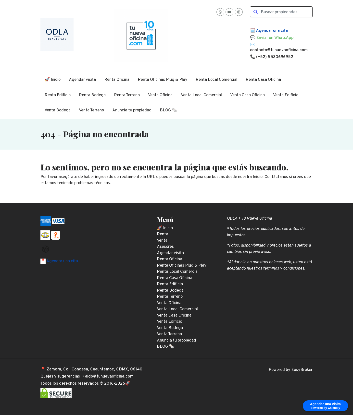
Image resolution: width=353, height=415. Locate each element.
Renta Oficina (116, 80)
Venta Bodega (58, 110)
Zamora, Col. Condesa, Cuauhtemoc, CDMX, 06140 (94, 369)
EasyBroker (302, 370)
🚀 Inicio (53, 80)
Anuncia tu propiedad (131, 110)
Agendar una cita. (62, 261)
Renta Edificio (58, 95)
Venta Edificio (285, 95)
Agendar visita (82, 80)
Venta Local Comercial (201, 95)
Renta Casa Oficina (263, 80)
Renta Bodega (92, 95)
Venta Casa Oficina (247, 95)
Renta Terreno (127, 95)
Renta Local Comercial (216, 80)
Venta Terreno (91, 110)
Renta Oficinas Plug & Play (162, 80)
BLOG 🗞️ (168, 110)
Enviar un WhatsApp (275, 38)
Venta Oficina (160, 95)
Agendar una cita (272, 31)
